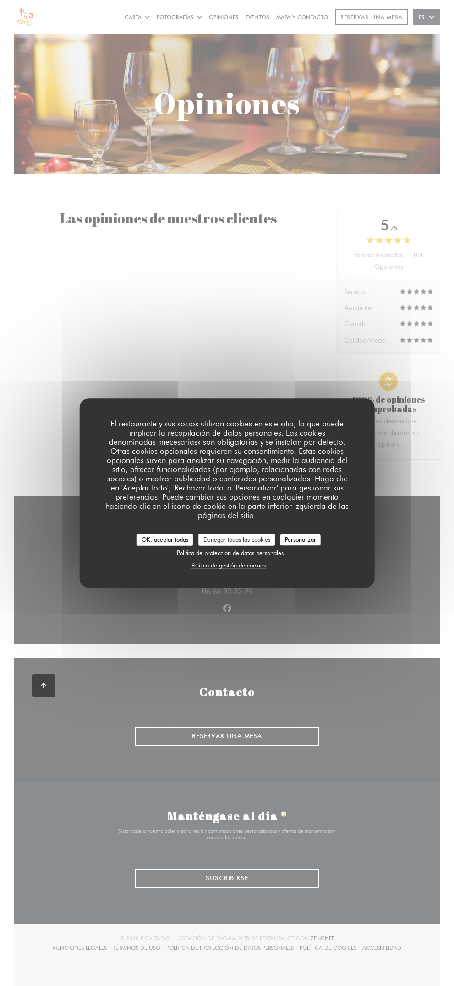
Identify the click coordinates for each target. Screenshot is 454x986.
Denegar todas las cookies (236, 539)
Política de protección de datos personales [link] (230, 552)
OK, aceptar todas (165, 539)
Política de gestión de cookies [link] (228, 565)
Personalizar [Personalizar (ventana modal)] (300, 539)
